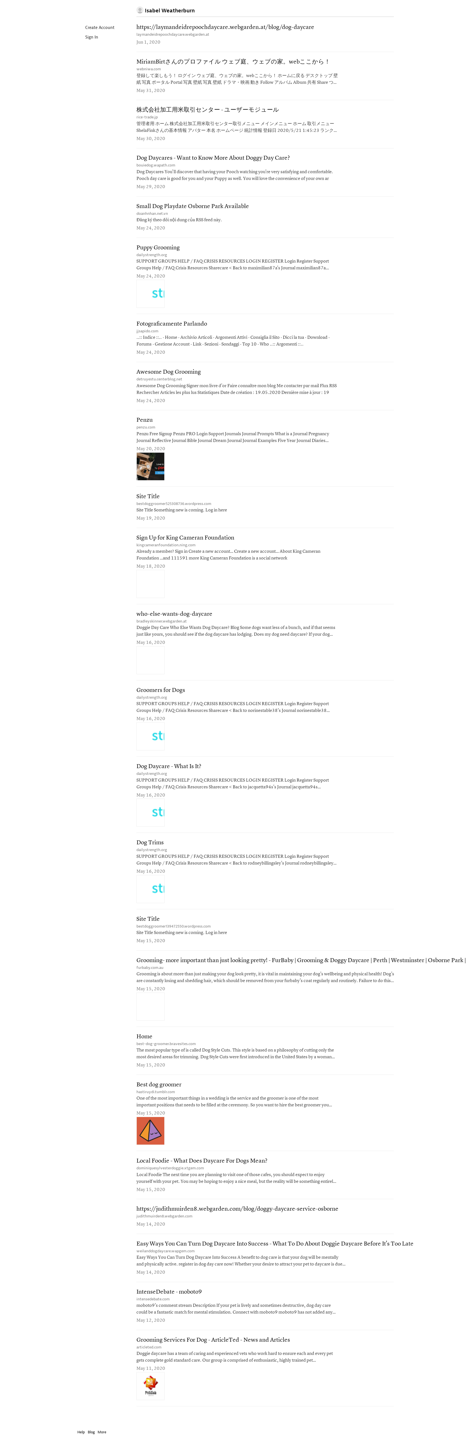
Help (81, 1432)
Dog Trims (150, 851)
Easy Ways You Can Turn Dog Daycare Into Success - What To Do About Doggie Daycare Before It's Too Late (275, 1256)
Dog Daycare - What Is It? (168, 774)
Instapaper (93, 10)
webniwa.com (148, 69)
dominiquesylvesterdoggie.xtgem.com (170, 1179)
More (103, 1432)
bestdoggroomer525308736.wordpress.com (173, 509)
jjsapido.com (147, 334)
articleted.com (148, 1360)
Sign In (87, 37)
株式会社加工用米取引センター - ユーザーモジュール (207, 111)
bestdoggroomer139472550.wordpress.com (173, 935)
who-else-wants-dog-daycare (174, 621)
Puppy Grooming (158, 251)
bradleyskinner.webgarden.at (161, 628)
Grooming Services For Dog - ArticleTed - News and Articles (213, 1354)
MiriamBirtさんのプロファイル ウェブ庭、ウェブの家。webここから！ (233, 63)
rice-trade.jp (147, 118)
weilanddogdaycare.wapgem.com (165, 1263)
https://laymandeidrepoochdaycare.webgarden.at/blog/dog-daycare (225, 28)
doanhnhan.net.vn (152, 216)
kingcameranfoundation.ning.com (166, 551)
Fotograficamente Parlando (171, 328)
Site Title (148, 502)
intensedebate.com (153, 1312)
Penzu (144, 425)
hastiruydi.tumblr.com (155, 1102)
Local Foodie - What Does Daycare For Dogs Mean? (202, 1172)
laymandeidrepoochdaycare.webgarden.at (172, 34)
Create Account (95, 28)
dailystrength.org (151, 258)
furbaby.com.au (149, 977)
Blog (91, 1432)
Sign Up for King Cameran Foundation (185, 544)
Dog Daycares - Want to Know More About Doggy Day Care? (213, 160)
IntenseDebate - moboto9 (169, 1305)
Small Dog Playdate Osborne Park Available (192, 209)
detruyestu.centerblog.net (159, 383)
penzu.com (145, 432)
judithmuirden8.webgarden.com (164, 1228)
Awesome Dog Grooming (168, 377)
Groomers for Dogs (160, 698)
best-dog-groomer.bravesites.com (166, 1054)
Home (144, 1047)
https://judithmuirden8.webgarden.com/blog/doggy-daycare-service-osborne (237, 1221)
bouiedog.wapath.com (155, 167)
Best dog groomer (158, 1095)
